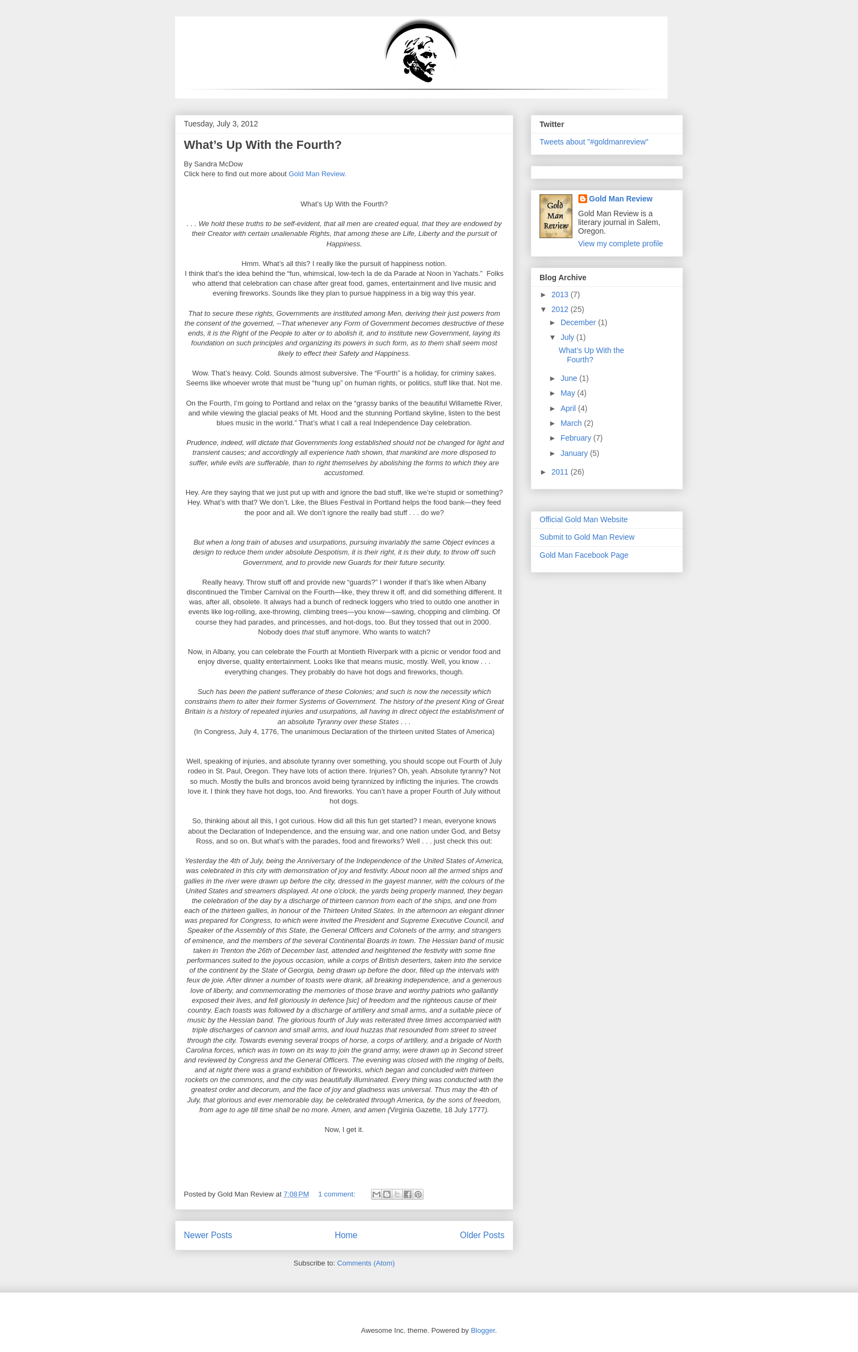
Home (346, 1235)
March (572, 423)
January (575, 453)
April (569, 408)
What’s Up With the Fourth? (263, 145)
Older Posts (482, 1235)
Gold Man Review (621, 198)
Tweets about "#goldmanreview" (594, 141)
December (579, 322)
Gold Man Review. (318, 174)
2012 (561, 309)
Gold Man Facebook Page (584, 555)
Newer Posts (208, 1235)
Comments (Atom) (366, 1263)
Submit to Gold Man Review (587, 537)
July (568, 337)
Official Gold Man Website (584, 519)
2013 (561, 294)
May (568, 393)
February (576, 438)
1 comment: (337, 1194)
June (569, 378)
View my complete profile (620, 243)
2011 (561, 471)
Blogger (483, 1330)
